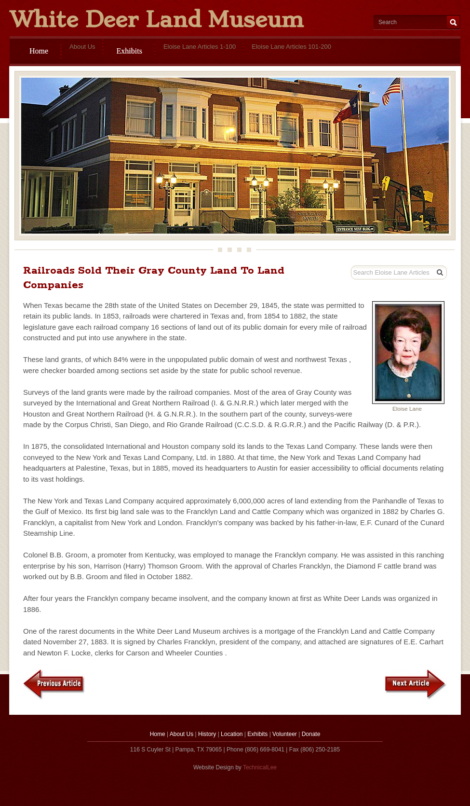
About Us (181, 734)
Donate (311, 734)
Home (38, 51)
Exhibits (129, 51)
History (207, 734)
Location (231, 734)
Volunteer (284, 734)
